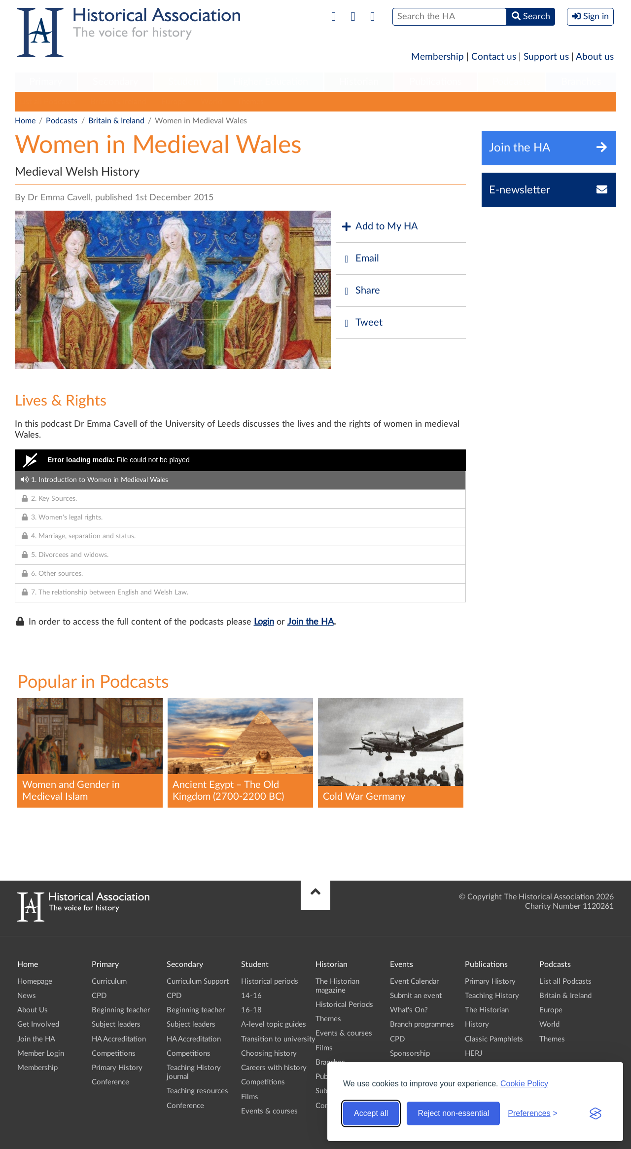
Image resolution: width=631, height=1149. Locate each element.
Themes (250, 102)
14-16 (251, 996)
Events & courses (269, 1111)
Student (185, 82)
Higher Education (270, 82)
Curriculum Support (198, 981)
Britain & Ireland (118, 102)
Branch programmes (422, 1024)
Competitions (114, 1053)
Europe (173, 102)
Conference (110, 1082)
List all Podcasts (47, 102)
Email (360, 259)
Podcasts (511, 82)
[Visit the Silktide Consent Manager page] (595, 1113)
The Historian (487, 1010)
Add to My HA (379, 227)
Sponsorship (410, 1053)
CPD (99, 996)
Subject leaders (116, 1024)
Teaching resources (197, 1091)
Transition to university (278, 1039)
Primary (45, 82)
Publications (435, 82)
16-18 (251, 1010)
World (211, 102)
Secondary (115, 82)
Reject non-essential (453, 1113)
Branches (581, 82)
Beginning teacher (121, 1010)
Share (360, 291)
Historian (359, 82)
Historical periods (269, 981)
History (477, 1024)
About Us (32, 1010)
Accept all (371, 1113)
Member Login (40, 1053)
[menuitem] (45, 82)
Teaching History (492, 996)
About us (595, 57)
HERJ (473, 1053)
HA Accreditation (119, 1039)
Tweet (362, 323)
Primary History (117, 1068)
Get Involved (38, 1024)
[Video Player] (240, 460)
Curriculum (109, 981)
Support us (546, 57)
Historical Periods (344, 1004)
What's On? (409, 1010)
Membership (437, 57)
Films (249, 1097)
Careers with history (274, 1068)
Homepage (34, 981)
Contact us (493, 57)
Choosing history (269, 1053)
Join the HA (310, 622)
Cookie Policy (524, 1083)
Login (264, 622)
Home (25, 121)
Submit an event (416, 996)
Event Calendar (414, 981)
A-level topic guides (273, 1024)
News (26, 996)
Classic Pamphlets (494, 1039)
